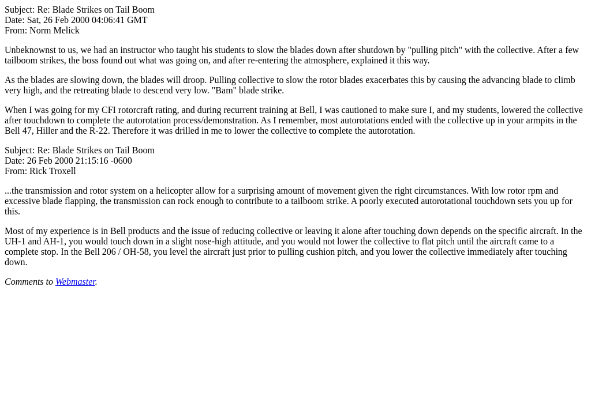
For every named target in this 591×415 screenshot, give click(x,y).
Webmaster (75, 281)
